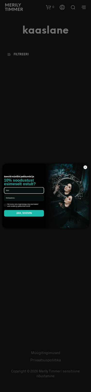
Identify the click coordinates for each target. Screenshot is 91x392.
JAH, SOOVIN (24, 213)
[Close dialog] (85, 167)
